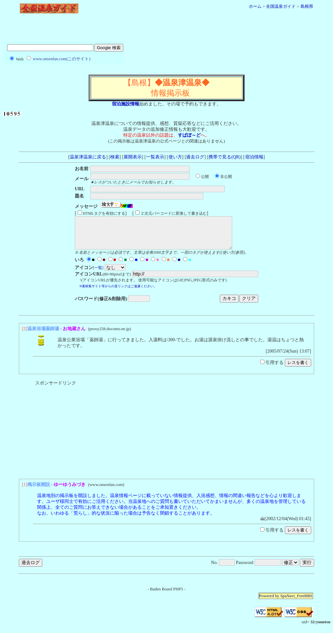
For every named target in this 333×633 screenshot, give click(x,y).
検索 (114, 157)
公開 (205, 176)
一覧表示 (155, 157)
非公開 (226, 176)
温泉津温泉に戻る (88, 157)
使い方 (175, 157)
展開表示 (133, 157)
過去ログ (195, 157)
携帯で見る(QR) (224, 157)
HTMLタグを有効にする (104, 213)
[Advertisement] (166, 30)
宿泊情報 (254, 157)
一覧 (98, 273)
